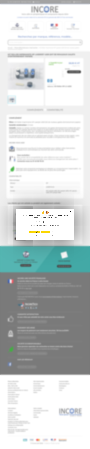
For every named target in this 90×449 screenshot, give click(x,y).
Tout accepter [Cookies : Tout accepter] (34, 232)
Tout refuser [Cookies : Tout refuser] (45, 232)
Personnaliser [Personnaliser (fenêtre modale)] (56, 232)
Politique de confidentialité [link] (45, 236)
